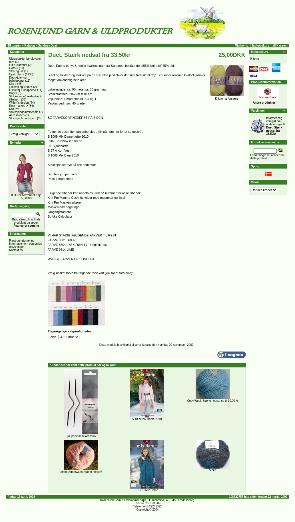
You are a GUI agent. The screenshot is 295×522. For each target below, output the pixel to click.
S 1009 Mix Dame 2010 (147, 419)
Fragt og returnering (21, 240)
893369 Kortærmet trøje (26, 195)
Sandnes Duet (47, 45)
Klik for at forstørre (227, 97)
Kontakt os (16, 250)
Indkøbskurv (260, 45)
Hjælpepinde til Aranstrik (80, 436)
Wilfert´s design (19, 102)
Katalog (29, 45)
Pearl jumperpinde (60, 178)
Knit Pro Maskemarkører (65, 202)
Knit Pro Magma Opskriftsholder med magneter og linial (86, 197)
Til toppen (14, 45)
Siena (212, 470)
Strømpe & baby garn (22, 118)
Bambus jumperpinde (62, 174)
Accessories (17, 115)
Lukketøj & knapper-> (22, 90)
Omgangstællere (59, 212)
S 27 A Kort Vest (59, 150)
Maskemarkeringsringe (63, 207)
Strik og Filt (16, 71)
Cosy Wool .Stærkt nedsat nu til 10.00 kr (212, 400)
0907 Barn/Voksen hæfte (65, 141)
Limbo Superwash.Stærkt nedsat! (81, 471)
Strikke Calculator (60, 216)
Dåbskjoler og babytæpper (18, 79)
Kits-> (13, 83)
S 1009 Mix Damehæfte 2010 (68, 136)
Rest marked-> (18, 105)
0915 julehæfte (58, 146)
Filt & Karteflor (18, 65)
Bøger (13, 93)
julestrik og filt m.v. (21, 87)
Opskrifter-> (16, 74)
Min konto (241, 45)
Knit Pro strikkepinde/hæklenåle (23, 110)
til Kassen (279, 45)
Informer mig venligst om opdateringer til (275, 126)
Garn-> (13, 68)
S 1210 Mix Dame (146, 490)
